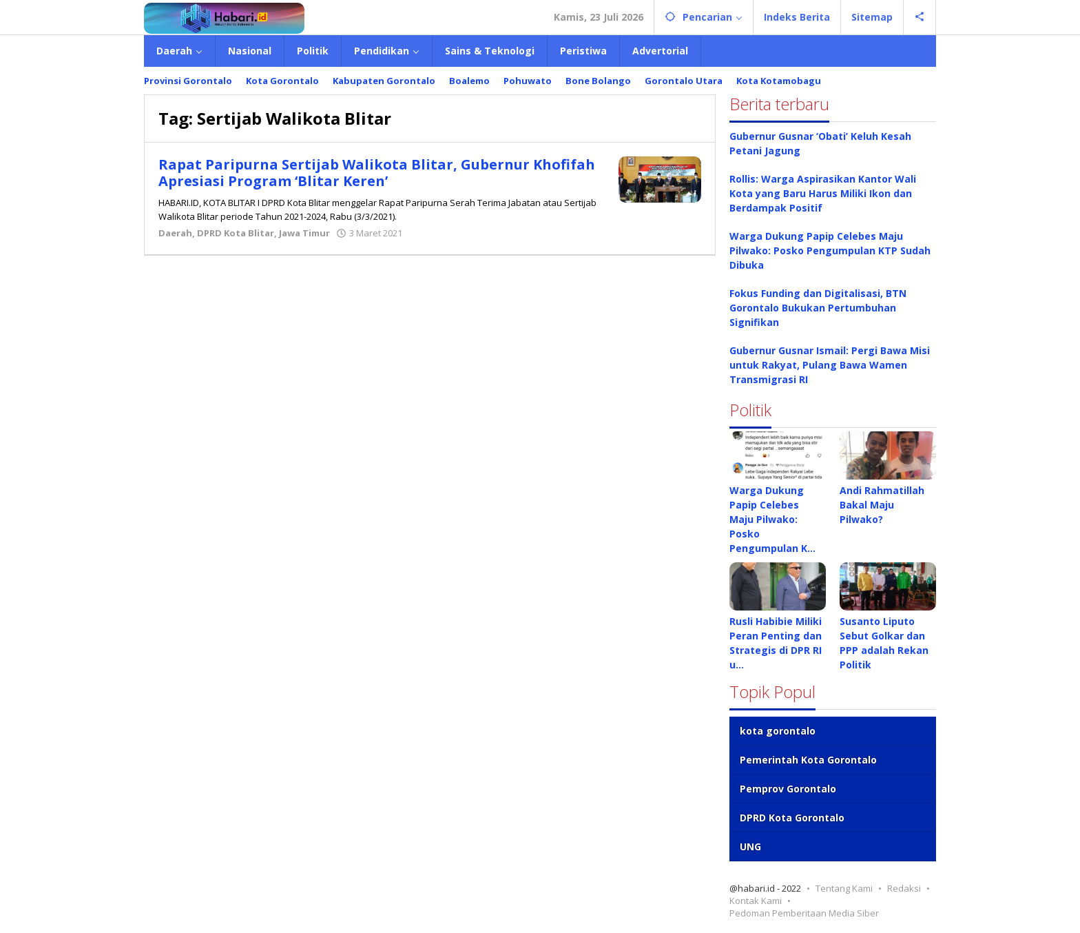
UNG (750, 846)
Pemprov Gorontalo (788, 788)
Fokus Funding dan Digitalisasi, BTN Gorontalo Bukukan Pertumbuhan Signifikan (817, 308)
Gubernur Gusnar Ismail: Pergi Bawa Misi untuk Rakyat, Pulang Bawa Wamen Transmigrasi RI (829, 365)
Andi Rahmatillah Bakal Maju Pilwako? (882, 505)
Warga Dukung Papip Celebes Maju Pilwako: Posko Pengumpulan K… (772, 519)
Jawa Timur (304, 233)
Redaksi (904, 888)
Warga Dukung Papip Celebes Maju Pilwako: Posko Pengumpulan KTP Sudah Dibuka (830, 250)
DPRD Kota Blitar (235, 233)
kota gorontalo (778, 730)
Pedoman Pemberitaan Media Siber (804, 913)
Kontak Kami (755, 900)
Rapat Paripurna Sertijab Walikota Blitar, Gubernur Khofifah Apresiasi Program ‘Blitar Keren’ (376, 172)
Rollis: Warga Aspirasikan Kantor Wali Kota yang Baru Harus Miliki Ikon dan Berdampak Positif (822, 193)
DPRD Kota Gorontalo (792, 817)
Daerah (175, 233)
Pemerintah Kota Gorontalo (808, 759)
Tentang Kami (844, 888)
